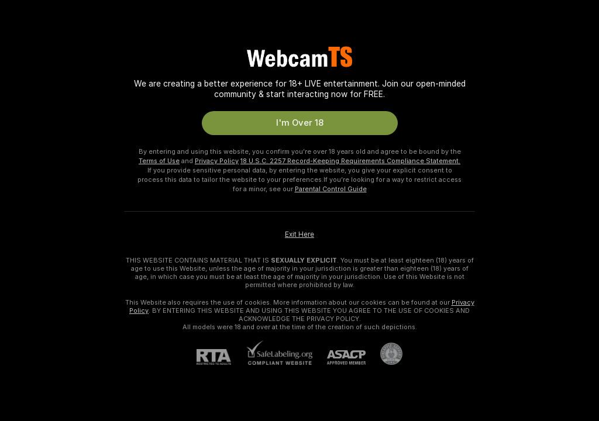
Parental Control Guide (331, 189)
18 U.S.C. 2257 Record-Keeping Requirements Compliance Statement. (350, 161)
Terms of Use (159, 161)
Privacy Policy (217, 161)
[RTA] (221, 357)
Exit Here (299, 234)
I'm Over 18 (299, 123)
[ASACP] (339, 357)
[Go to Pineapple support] (384, 354)
